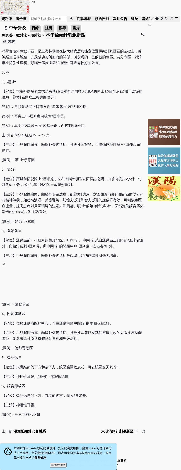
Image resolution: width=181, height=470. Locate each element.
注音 (48, 28)
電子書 (21, 19)
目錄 (35, 28)
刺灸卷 (7, 35)
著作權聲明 (119, 460)
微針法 (21, 35)
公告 (120, 19)
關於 (134, 19)
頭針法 (36, 35)
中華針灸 (17, 27)
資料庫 (6, 19)
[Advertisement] (73, 284)
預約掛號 (102, 19)
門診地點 (84, 19)
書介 (76, 28)
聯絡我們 (149, 19)
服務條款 (40, 457)
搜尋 (62, 28)
